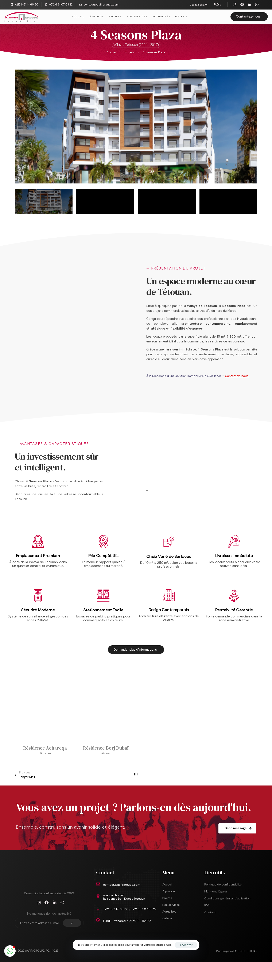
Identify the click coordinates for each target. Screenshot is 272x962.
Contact (210, 912)
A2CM (234, 951)
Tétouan (45, 753)
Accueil (78, 16)
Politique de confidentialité (223, 884)
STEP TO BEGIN (248, 951)
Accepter (186, 945)
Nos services (137, 16)
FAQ (207, 905)
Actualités (161, 16)
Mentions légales (216, 891)
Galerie (181, 16)
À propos (96, 16)
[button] (10, 951)
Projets (115, 16)
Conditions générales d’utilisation (227, 898)
